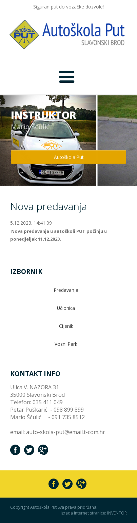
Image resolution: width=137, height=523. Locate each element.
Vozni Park (66, 344)
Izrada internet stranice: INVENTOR (94, 513)
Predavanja (66, 290)
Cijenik (66, 326)
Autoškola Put (68, 157)
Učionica (66, 308)
